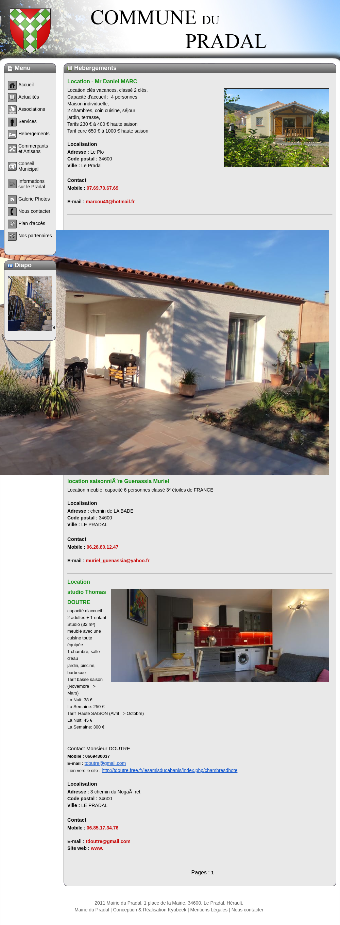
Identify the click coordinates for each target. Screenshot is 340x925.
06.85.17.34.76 (102, 827)
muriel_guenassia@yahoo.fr (117, 560)
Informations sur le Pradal (31, 183)
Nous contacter (248, 909)
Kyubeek (177, 909)
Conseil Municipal (28, 166)
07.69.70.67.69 (102, 188)
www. (97, 848)
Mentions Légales (209, 909)
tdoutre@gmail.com (105, 763)
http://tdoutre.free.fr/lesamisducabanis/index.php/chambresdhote (169, 770)
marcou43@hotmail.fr (110, 201)
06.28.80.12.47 (102, 547)
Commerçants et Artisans (33, 148)
